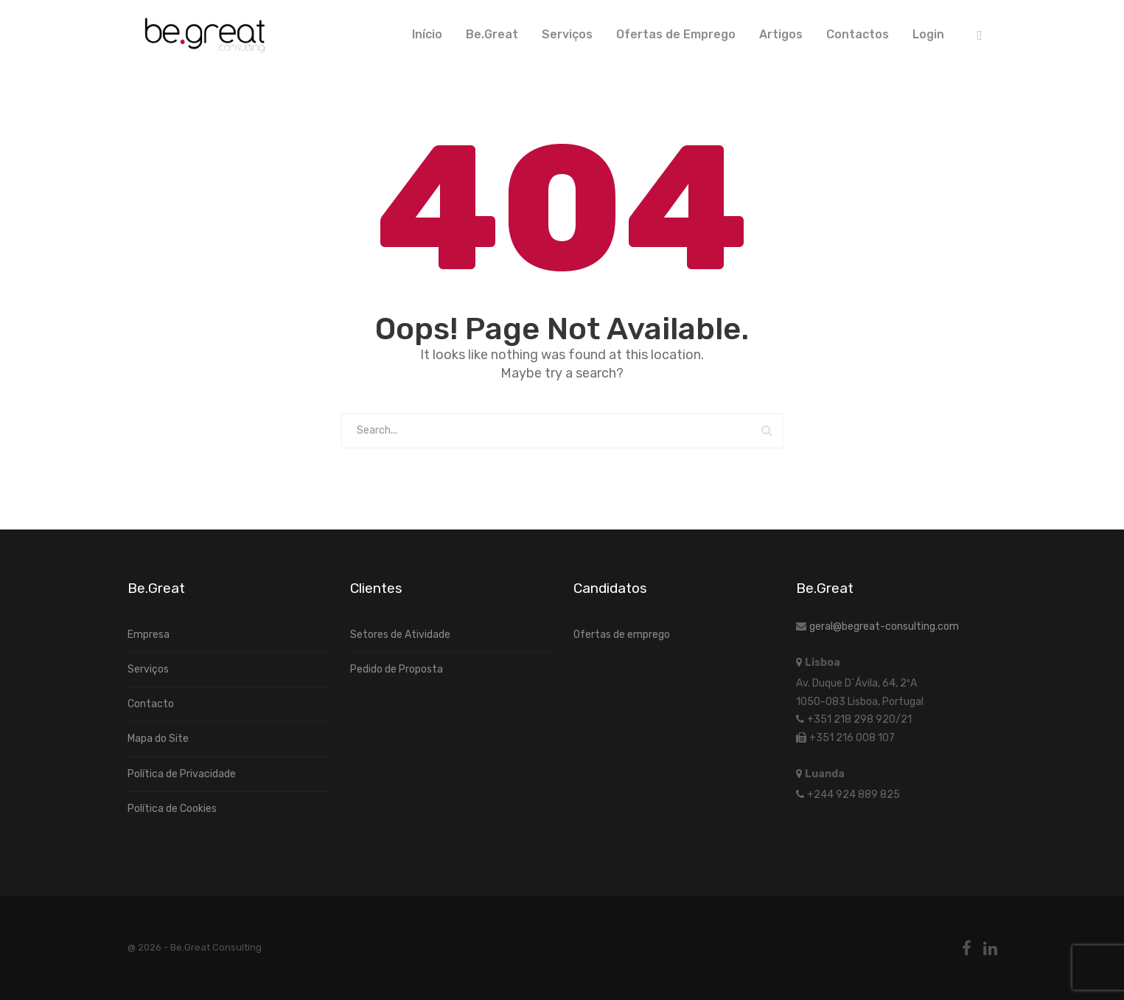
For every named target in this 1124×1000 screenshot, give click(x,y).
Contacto (151, 704)
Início (427, 34)
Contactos (857, 34)
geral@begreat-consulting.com (884, 626)
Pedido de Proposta (396, 669)
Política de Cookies (172, 808)
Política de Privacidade (182, 774)
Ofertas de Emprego (676, 34)
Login (928, 34)
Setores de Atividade (400, 634)
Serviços (567, 34)
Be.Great (492, 34)
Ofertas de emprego (621, 634)
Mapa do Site (158, 738)
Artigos (781, 34)
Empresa (149, 634)
